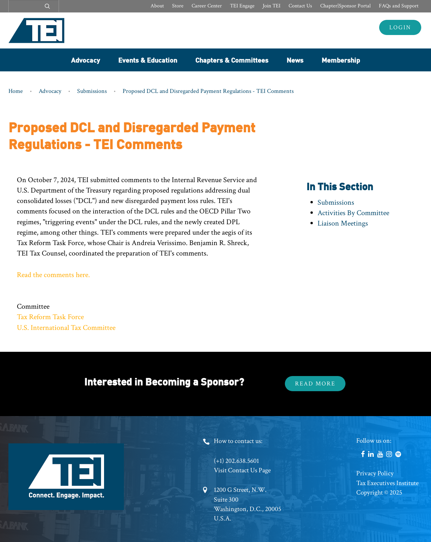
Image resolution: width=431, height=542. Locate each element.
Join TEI (271, 5)
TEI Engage (242, 5)
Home (15, 91)
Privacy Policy (375, 473)
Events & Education (147, 60)
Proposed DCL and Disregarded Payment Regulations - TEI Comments (208, 91)
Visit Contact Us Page (242, 470)
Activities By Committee (353, 213)
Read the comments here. (53, 275)
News (295, 60)
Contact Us (300, 5)
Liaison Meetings (343, 223)
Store (178, 5)
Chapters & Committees (231, 60)
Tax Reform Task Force (50, 317)
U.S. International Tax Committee (66, 328)
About (157, 5)
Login (400, 27)
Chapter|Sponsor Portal (345, 5)
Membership (341, 60)
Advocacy (85, 60)
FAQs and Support (399, 5)
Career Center (207, 5)
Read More (315, 383)
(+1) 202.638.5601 (236, 460)
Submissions (92, 91)
